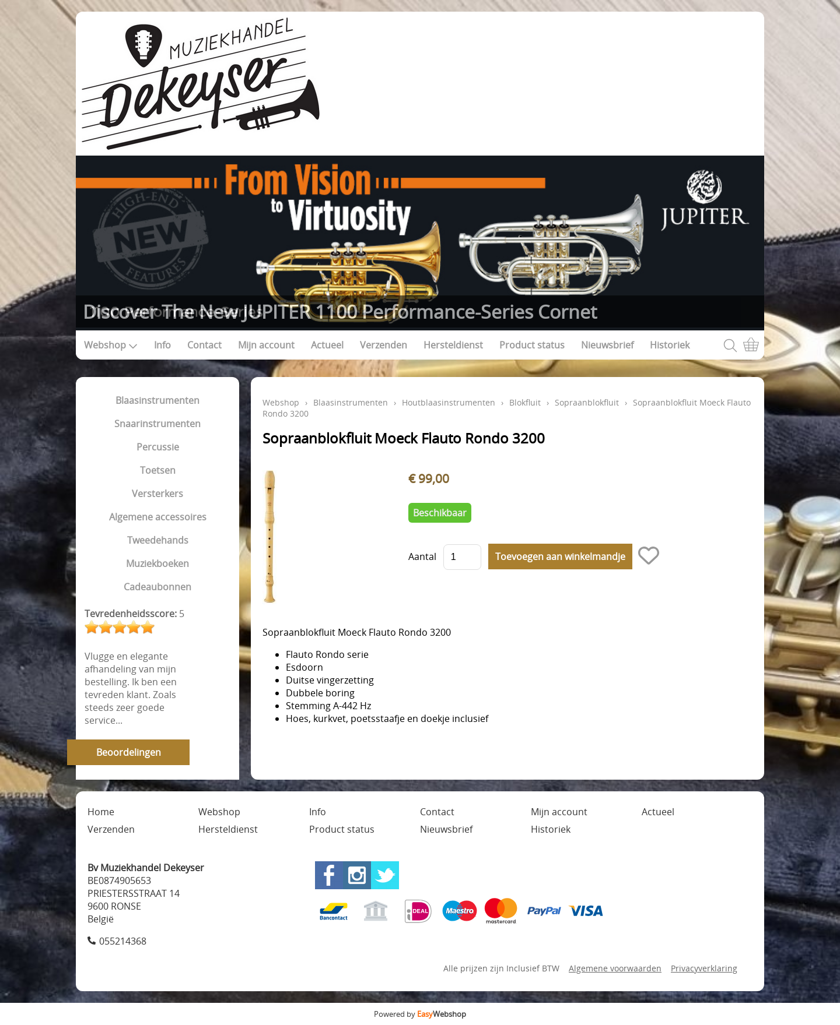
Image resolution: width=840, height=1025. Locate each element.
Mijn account (266, 345)
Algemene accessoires (157, 516)
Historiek (670, 345)
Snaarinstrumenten (157, 423)
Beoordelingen (128, 752)
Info (162, 345)
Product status (532, 345)
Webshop (111, 345)
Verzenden (383, 345)
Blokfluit (525, 402)
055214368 (122, 941)
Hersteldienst (453, 345)
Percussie (157, 447)
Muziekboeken (157, 563)
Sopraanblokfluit (587, 402)
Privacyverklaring (704, 968)
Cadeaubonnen (157, 586)
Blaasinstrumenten (158, 400)
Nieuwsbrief (607, 345)
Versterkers (157, 493)
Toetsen (158, 470)
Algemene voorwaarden (615, 968)
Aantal (422, 556)
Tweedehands (157, 540)
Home (101, 811)
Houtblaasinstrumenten (448, 402)
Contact (204, 345)
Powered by (420, 1014)
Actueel (327, 345)
